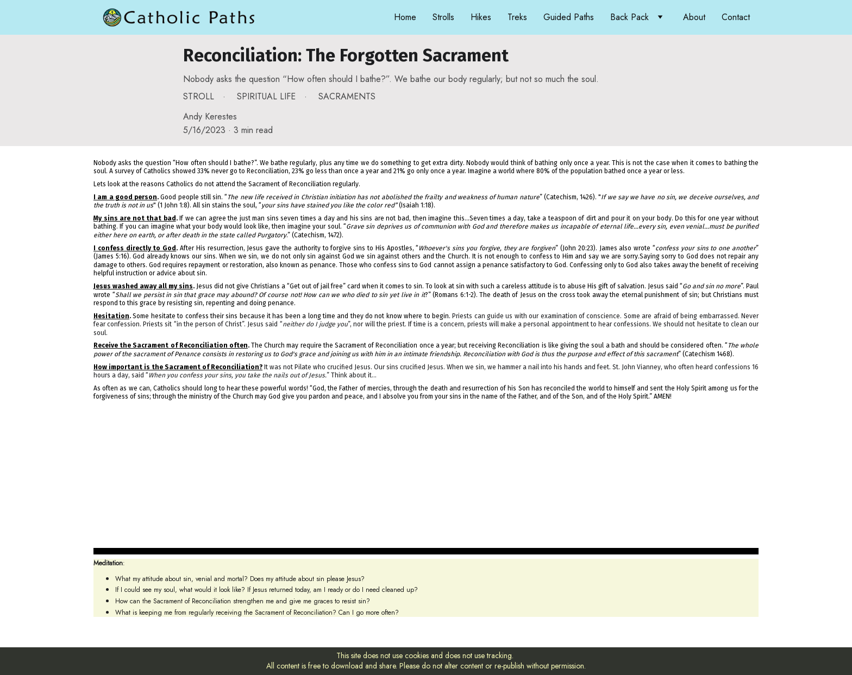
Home (405, 17)
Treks (517, 17)
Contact (736, 17)
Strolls (443, 17)
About (694, 17)
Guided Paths (568, 17)
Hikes (481, 17)
